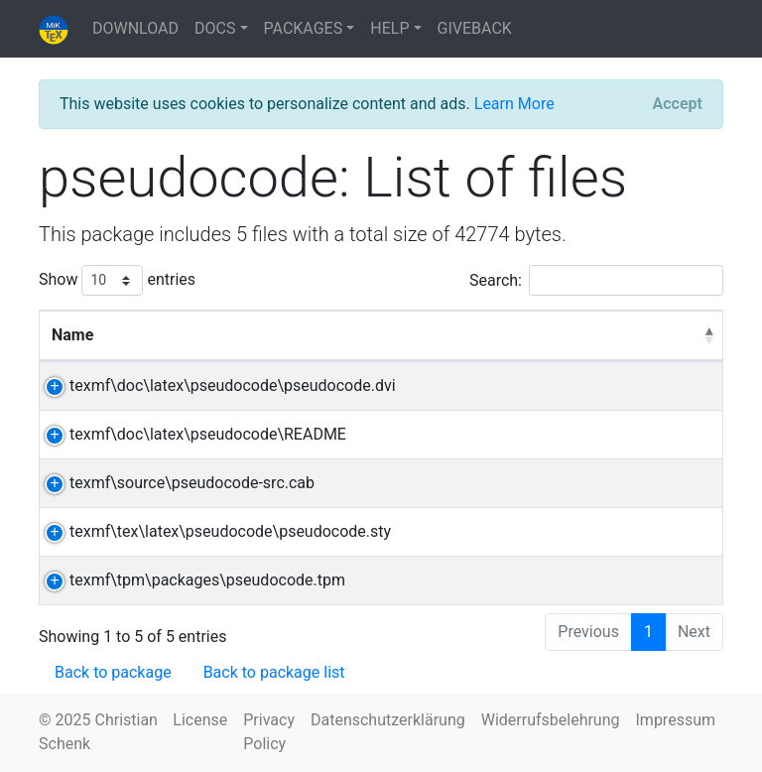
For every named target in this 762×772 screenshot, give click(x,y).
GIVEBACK (475, 28)
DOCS (214, 28)
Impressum (676, 719)
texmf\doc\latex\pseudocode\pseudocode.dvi (215, 385)
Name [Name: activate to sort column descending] (72, 334)
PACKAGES (303, 28)
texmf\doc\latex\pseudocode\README (190, 434)
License (200, 719)
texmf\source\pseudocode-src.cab (174, 482)
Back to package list (274, 672)
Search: (596, 280)
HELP (389, 28)
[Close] (677, 104)
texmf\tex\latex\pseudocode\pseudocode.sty (212, 531)
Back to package (113, 672)
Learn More (514, 103)
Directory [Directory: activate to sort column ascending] (609, 334)
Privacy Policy (269, 731)
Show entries (117, 280)
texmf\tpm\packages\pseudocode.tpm (189, 580)
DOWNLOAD (135, 28)
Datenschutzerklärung (388, 719)
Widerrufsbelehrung (550, 719)
